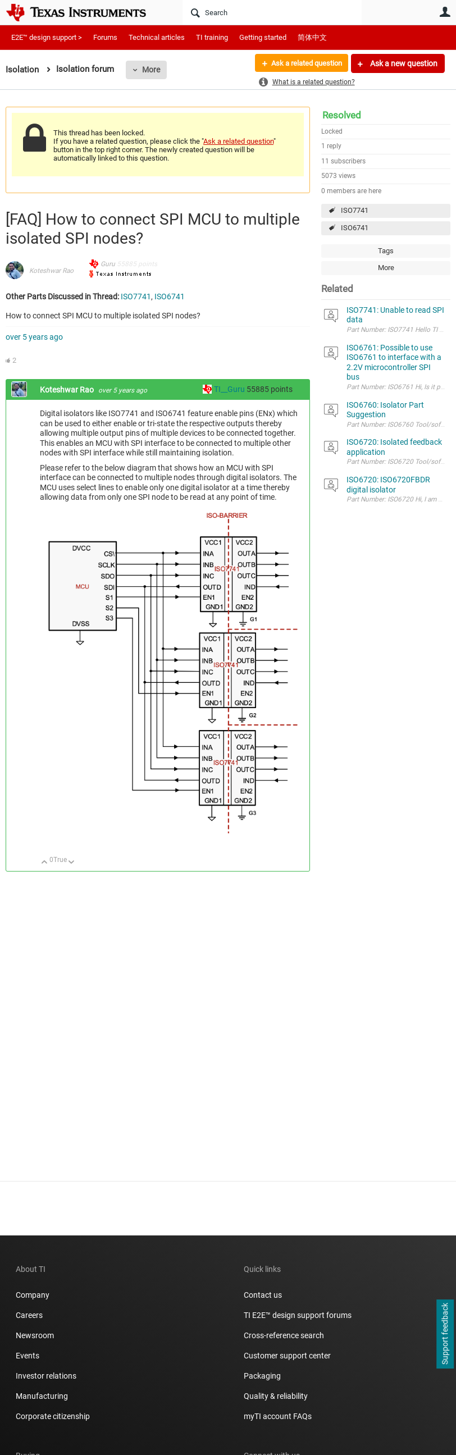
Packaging (262, 1375)
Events (27, 1355)
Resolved (341, 115)
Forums (105, 37)
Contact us (263, 1294)
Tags (386, 251)
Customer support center (287, 1355)
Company (32, 1294)
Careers (29, 1315)
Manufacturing (42, 1396)
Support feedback (444, 1334)
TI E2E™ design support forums (298, 1315)
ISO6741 (354, 228)
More (151, 69)
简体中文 (312, 37)
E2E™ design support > (46, 37)
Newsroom (35, 1335)
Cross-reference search (284, 1335)
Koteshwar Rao (51, 271)
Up (44, 863)
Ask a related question (302, 63)
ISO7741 (354, 210)
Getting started (262, 37)
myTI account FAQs (278, 1416)
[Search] (272, 12)
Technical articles (157, 37)
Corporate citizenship (53, 1416)
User (444, 11)
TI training (212, 37)
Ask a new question (402, 63)
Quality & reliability (276, 1396)
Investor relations (46, 1375)
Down (71, 863)
